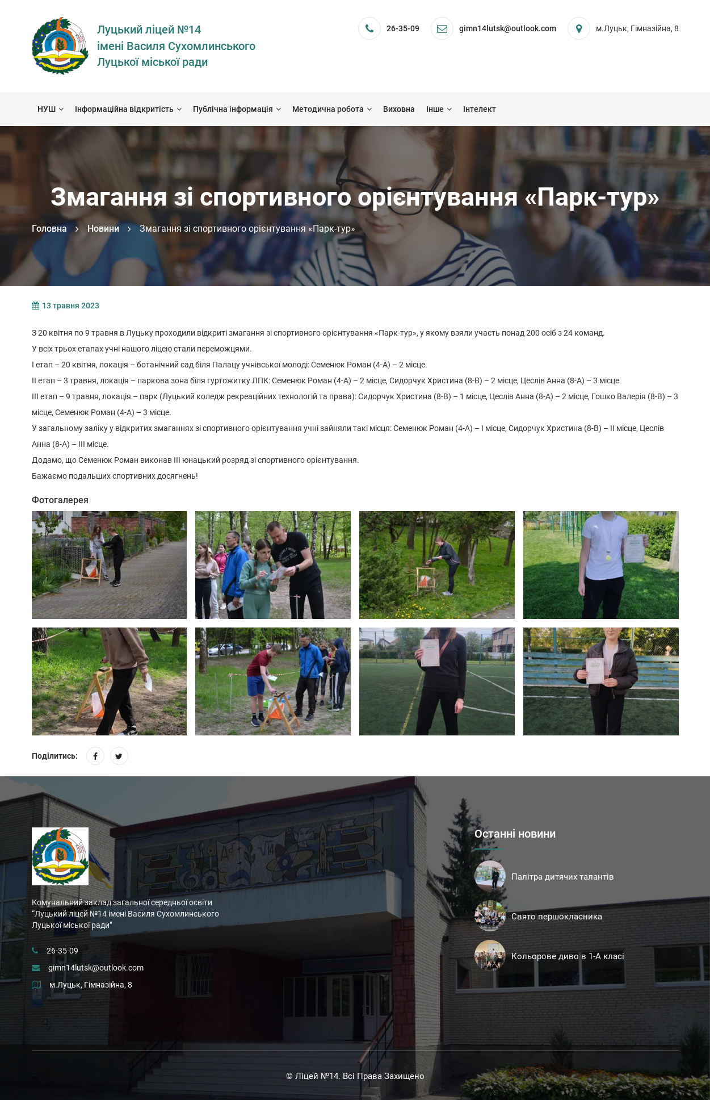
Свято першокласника (556, 916)
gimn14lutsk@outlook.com (96, 967)
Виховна (399, 109)
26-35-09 (402, 28)
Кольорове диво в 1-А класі (567, 956)
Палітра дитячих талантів (562, 877)
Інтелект (479, 109)
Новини (103, 228)
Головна (49, 228)
